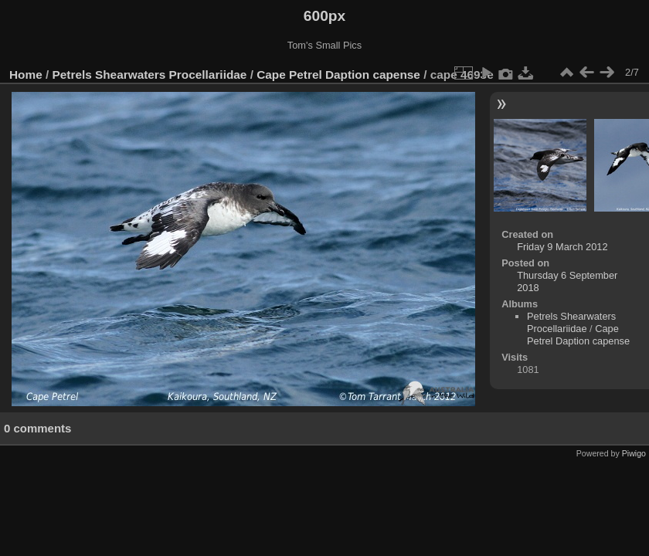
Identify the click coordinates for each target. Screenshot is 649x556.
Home (25, 74)
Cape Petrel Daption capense (338, 74)
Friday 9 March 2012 (562, 247)
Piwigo (634, 453)
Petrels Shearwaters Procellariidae (150, 74)
